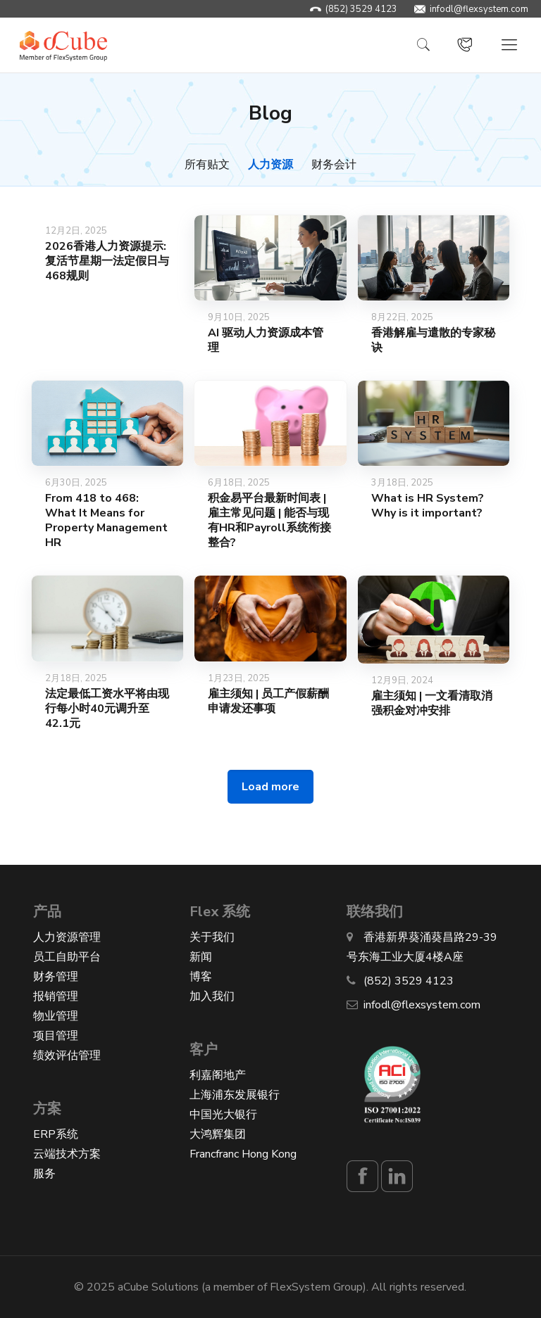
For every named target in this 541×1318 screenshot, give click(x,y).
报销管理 (55, 996)
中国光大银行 (223, 1114)
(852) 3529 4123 (361, 9)
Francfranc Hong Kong (243, 1154)
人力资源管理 (67, 937)
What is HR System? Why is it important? (427, 505)
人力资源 (270, 164)
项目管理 (55, 1036)
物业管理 (55, 1016)
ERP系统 (55, 1134)
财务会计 (333, 164)
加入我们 (212, 996)
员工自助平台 (67, 957)
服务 (44, 1173)
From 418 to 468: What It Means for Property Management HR (106, 520)
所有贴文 (207, 164)
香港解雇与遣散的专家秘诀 (433, 340)
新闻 (200, 957)
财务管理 (55, 976)
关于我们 (212, 937)
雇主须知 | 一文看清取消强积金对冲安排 (431, 703)
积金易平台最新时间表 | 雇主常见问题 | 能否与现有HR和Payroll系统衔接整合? (269, 520)
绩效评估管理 (67, 1055)
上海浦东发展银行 (234, 1095)
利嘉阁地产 (217, 1075)
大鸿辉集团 (217, 1134)
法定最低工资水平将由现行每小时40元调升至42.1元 (107, 708)
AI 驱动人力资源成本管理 (265, 340)
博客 (200, 976)
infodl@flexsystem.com (479, 9)
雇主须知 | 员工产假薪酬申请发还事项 (268, 701)
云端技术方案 (67, 1154)
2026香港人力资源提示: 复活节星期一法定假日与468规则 (107, 261)
